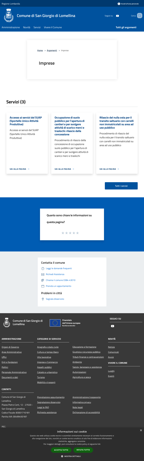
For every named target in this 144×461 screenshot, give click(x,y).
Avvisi (111, 357)
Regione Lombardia (11, 3)
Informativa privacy (82, 402)
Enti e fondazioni (10, 362)
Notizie (111, 347)
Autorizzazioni (79, 372)
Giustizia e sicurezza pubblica (86, 352)
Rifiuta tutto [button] (83, 450)
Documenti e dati (10, 377)
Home (40, 50)
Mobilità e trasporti (46, 382)
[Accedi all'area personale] (128, 3)
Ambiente (77, 362)
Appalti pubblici (44, 367)
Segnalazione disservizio (48, 402)
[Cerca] (139, 15)
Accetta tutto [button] (61, 450)
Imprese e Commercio (47, 362)
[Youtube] (114, 15)
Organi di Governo (10, 347)
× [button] (141, 430)
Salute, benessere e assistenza (87, 367)
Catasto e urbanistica (47, 372)
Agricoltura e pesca (82, 377)
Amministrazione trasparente (87, 397)
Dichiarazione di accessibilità (86, 412)
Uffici (4, 357)
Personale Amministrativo (14, 372)
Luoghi (111, 371)
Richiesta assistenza (47, 412)
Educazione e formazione (84, 347)
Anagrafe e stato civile (48, 347)
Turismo (41, 377)
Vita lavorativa (44, 357)
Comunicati (113, 352)
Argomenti (52, 50)
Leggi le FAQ (43, 407)
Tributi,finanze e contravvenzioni (88, 357)
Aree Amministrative (12, 352)
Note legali (78, 407)
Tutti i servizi (121, 186)
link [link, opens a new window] (99, 444)
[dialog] (72, 444)
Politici (5, 367)
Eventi (111, 376)
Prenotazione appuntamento (50, 397)
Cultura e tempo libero (48, 352)
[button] (72, 456)
